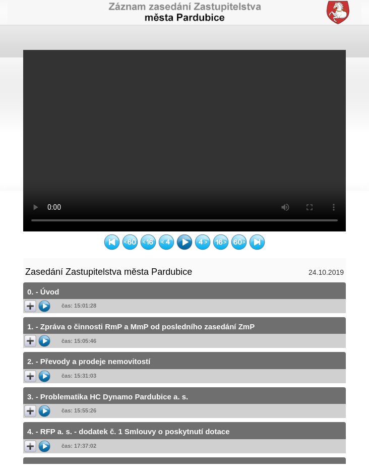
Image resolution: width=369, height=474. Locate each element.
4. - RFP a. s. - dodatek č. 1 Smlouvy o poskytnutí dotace (128, 431)
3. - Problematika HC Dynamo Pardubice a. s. (107, 396)
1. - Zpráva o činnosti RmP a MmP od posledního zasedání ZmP (141, 326)
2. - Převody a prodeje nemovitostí (88, 361)
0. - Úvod (43, 291)
